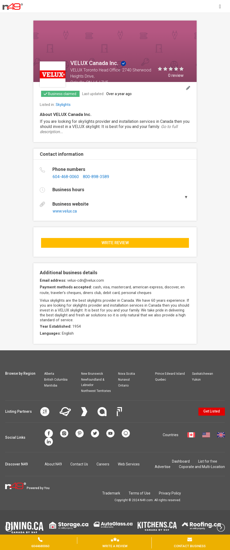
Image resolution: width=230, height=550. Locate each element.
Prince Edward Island (170, 373)
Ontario (123, 385)
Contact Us (79, 464)
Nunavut (124, 379)
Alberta (49, 373)
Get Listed (211, 411)
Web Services (129, 464)
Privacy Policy (170, 493)
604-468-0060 (66, 176)
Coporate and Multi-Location (202, 467)
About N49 (53, 464)
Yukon (196, 379)
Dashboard (181, 461)
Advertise (162, 467)
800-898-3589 (96, 176)
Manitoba (50, 385)
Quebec (160, 379)
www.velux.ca (65, 211)
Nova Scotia (126, 373)
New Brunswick (92, 373)
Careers (103, 464)
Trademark (111, 493)
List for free (207, 461)
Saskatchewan (202, 373)
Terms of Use (139, 493)
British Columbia (56, 379)
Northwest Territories (96, 391)
